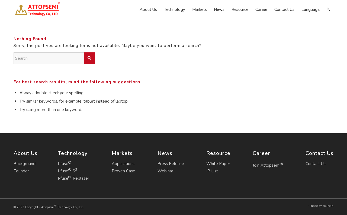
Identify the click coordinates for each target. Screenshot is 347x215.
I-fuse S (66, 171)
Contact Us (316, 163)
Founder (21, 171)
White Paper (218, 163)
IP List (212, 171)
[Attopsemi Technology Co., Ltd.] (37, 9)
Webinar (165, 171)
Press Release (171, 163)
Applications (123, 163)
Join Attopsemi (268, 165)
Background (25, 163)
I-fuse (63, 163)
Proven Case (123, 171)
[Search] (328, 9)
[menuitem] (148, 9)
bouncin (328, 206)
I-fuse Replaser (73, 178)
